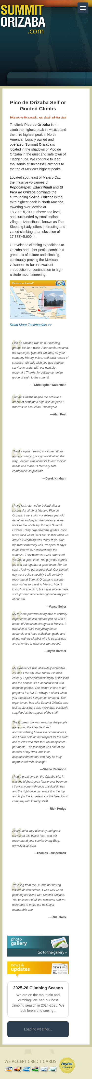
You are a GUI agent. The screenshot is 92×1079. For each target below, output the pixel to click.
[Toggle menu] (83, 7)
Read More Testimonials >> (31, 325)
